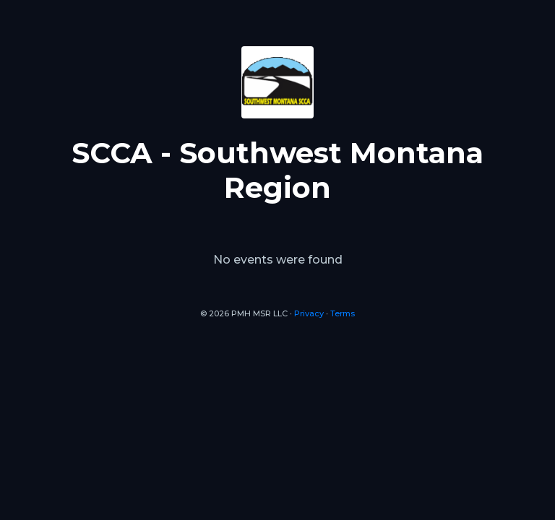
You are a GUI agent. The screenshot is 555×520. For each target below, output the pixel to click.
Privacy (309, 313)
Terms (342, 313)
